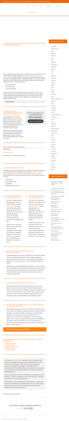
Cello (52, 73)
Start (28, 6)
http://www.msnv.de (8, 152)
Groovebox (53, 94)
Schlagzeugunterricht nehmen (14, 173)
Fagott (52, 85)
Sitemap (25, 419)
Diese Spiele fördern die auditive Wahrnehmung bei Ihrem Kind (57, 192)
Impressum (13, 419)
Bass (52, 60)
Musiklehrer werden (56, 211)
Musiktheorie (54, 130)
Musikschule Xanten (10, 350)
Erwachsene (49, 6)
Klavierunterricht (10, 206)
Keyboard (53, 108)
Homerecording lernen (56, 98)
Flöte (52, 87)
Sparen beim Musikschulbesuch (55, 239)
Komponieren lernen (56, 114)
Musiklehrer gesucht (56, 209)
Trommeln (53, 158)
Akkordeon (53, 46)
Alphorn (53, 51)
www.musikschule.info (16, 360)
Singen (53, 155)
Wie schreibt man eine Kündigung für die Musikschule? (56, 234)
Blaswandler (54, 64)
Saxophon (53, 151)
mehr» (49, 1)
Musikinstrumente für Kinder (56, 224)
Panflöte (53, 139)
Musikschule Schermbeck (11, 346)
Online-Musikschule (31, 12)
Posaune (53, 142)
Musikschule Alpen (10, 345)
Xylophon (53, 167)
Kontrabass (54, 117)
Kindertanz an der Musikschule (55, 202)
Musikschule (36, 92)
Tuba (52, 162)
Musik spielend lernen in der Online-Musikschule (57, 227)
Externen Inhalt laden (35, 121)
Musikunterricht (55, 230)
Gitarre (52, 92)
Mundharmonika (55, 128)
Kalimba (53, 105)
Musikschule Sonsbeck (11, 343)
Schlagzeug (54, 153)
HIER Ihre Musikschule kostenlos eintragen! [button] (17, 329)
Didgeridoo (53, 76)
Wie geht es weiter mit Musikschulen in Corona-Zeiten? (57, 183)
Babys (34, 6)
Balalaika (53, 55)
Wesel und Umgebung (16, 118)
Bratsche (53, 69)
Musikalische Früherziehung (54, 206)
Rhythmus (53, 148)
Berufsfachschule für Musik (58, 188)
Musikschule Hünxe (10, 348)
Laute (52, 121)
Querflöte (53, 144)
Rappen (53, 146)
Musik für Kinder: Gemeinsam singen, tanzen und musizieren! (58, 219)
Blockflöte (53, 67)
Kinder (40, 6)
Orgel (52, 137)
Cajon (52, 71)
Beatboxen (53, 62)
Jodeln (52, 103)
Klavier (52, 112)
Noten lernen (35, 173)
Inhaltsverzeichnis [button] (9, 101)
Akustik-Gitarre (54, 48)
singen (24, 173)
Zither (52, 169)
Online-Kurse (58, 6)
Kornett (53, 119)
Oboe (52, 135)
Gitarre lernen (35, 172)
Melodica (53, 126)
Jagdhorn (53, 101)
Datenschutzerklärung (35, 117)
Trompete (53, 160)
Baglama (53, 53)
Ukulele (53, 164)
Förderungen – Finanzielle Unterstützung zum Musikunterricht (57, 198)
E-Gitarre (53, 80)
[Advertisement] (34, 28)
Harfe (52, 96)
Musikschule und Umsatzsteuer (55, 214)
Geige (52, 89)
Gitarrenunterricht (35, 206)
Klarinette (53, 110)
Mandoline (53, 123)
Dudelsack (53, 78)
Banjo (52, 58)
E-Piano (53, 83)
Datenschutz (19, 419)
